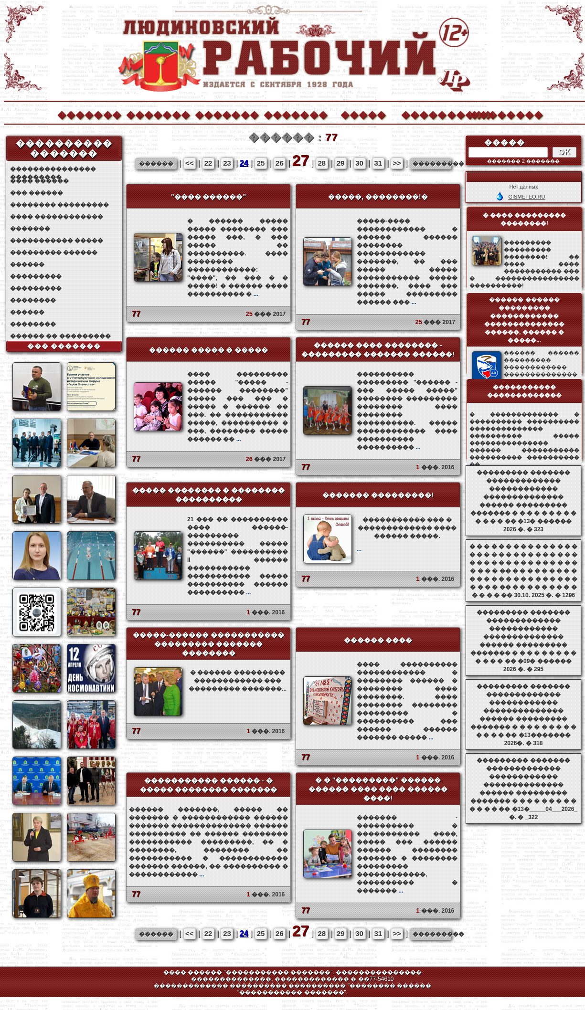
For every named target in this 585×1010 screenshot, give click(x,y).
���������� (432, 113)
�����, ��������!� (377, 196)
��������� (36, 276)
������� (88, 113)
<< (189, 163)
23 (227, 163)
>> (397, 163)
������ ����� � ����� (208, 350)
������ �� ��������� (60, 336)
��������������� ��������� (53, 169)
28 (322, 163)
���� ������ (39, 181)
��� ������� (64, 346)
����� (363, 113)
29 (341, 163)
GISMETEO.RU (526, 197)
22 (208, 163)
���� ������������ (56, 216)
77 (136, 314)
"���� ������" (208, 196)
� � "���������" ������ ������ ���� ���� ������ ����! (378, 789)
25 (261, 163)
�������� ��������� (59, 204)
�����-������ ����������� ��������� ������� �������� (208, 644)
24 (244, 163)
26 (280, 163)
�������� (501, 113)
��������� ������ (53, 252)
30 (359, 163)
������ (27, 264)
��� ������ (36, 192)
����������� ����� (56, 240)
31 (378, 163)
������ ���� (378, 640)
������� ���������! (378, 495)
